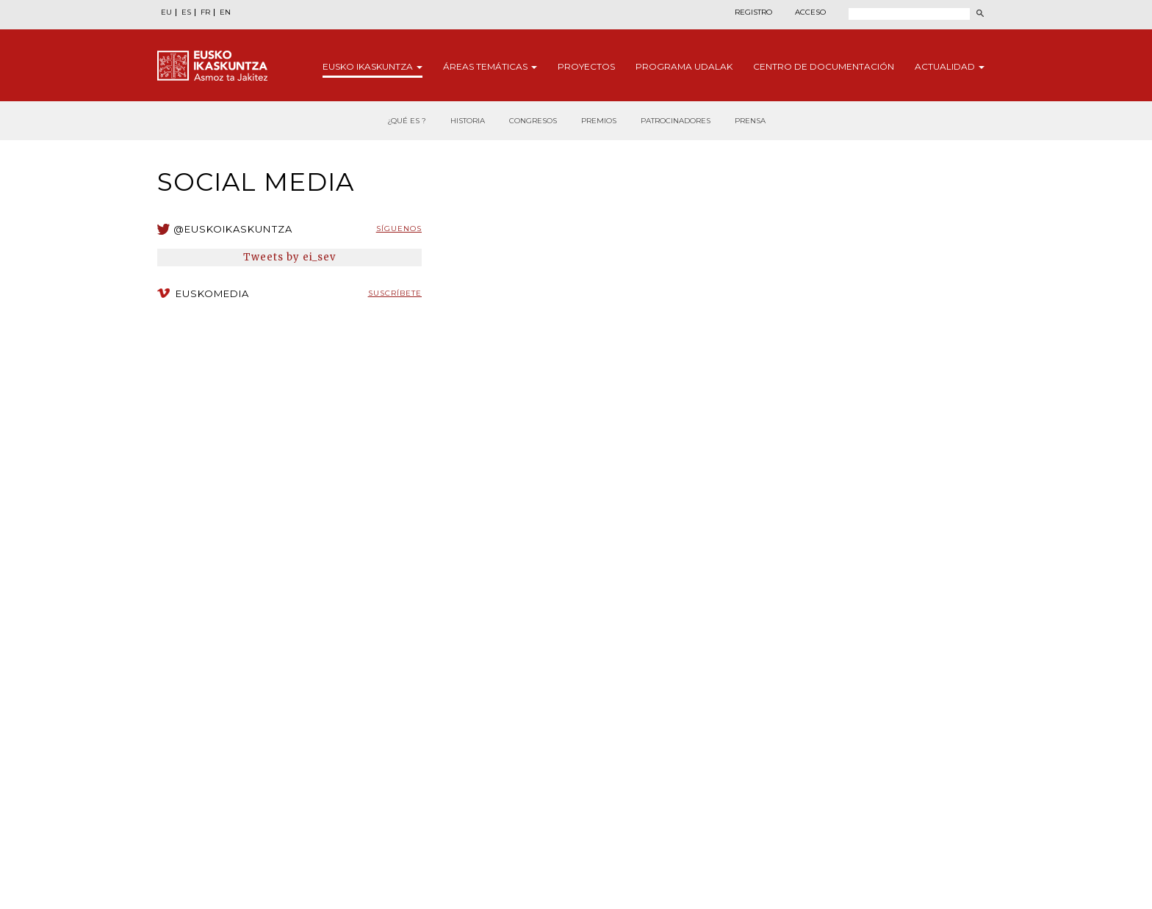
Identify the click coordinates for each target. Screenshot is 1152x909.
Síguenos (399, 228)
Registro (753, 12)
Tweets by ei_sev (289, 257)
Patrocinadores (675, 120)
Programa (684, 66)
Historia (467, 120)
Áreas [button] (490, 66)
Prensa (750, 120)
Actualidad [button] (949, 66)
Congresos (533, 120)
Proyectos (586, 66)
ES (186, 12)
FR (205, 12)
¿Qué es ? (406, 120)
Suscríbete (395, 293)
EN (225, 12)
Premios (598, 120)
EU (166, 12)
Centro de (823, 66)
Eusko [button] (372, 66)
